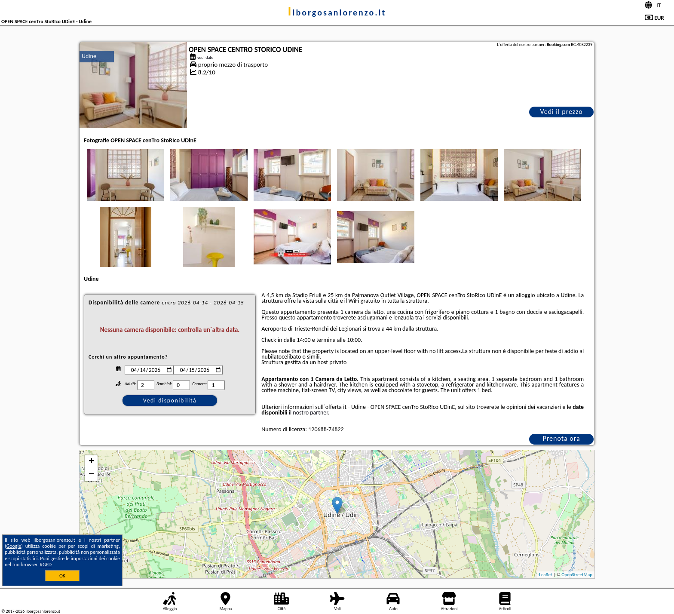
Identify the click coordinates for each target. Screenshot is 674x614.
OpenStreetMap (576, 574)
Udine (89, 56)
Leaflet (545, 574)
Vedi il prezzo (561, 111)
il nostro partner (308, 412)
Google (13, 546)
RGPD (46, 565)
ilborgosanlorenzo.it (337, 12)
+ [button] (91, 461)
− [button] (91, 474)
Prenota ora (561, 438)
